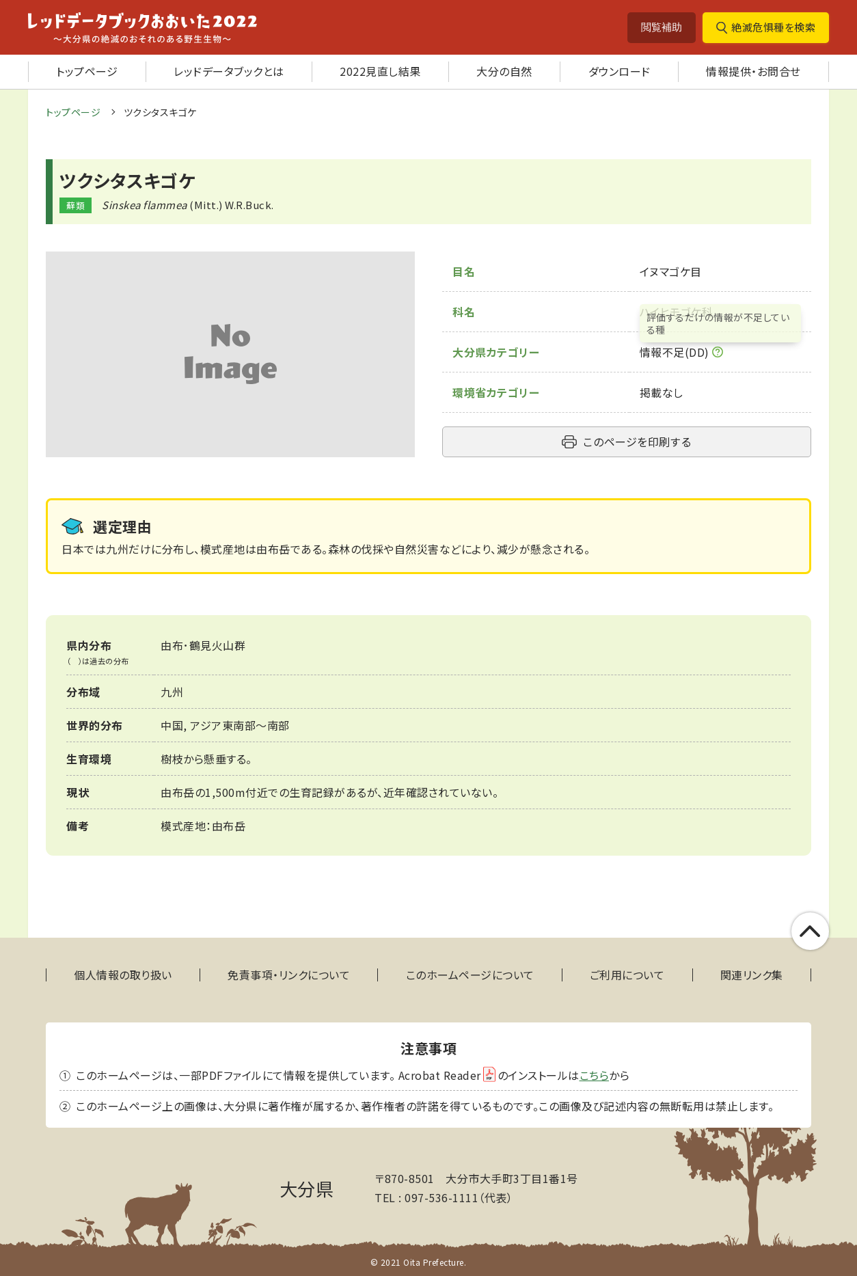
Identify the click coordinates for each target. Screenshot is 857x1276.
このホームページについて (470, 974)
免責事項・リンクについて (289, 974)
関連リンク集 (751, 974)
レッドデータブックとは (229, 71)
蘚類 (75, 205)
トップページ (87, 71)
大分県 (307, 1188)
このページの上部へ (810, 931)
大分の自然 (504, 71)
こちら (595, 1075)
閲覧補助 (661, 27)
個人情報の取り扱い (123, 974)
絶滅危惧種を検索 (773, 27)
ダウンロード (619, 71)
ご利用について (627, 974)
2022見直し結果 (380, 71)
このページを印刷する (637, 441)
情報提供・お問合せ (753, 71)
